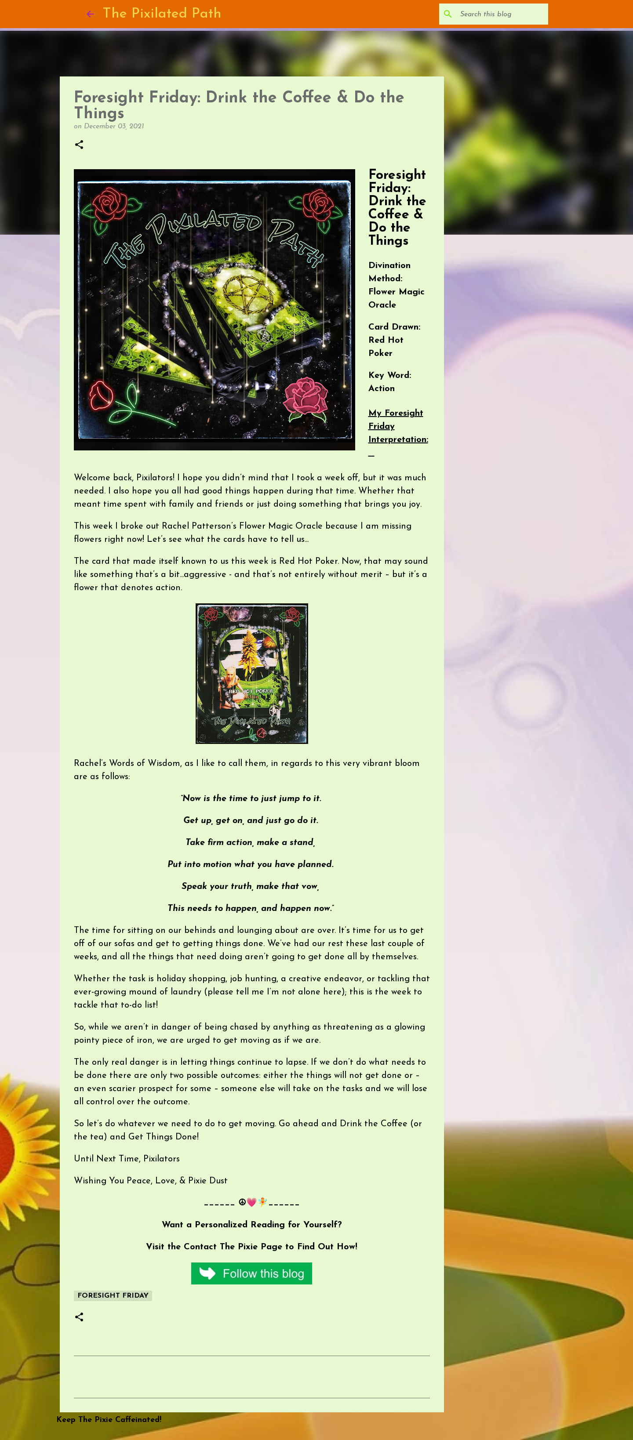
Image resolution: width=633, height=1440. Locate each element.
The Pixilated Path (162, 14)
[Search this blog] (502, 14)
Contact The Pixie (221, 1247)
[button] (79, 145)
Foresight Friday (113, 1295)
